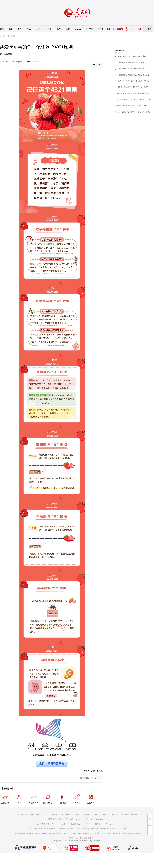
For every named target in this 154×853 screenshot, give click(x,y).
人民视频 (62, 798)
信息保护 (124, 814)
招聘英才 (55, 814)
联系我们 (134, 814)
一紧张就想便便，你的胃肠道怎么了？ (131, 69)
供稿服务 (85, 814)
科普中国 (11, 36)
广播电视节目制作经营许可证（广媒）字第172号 (108, 829)
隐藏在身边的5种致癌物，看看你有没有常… (133, 106)
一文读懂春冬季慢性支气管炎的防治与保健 (133, 75)
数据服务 (95, 814)
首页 (2, 29)
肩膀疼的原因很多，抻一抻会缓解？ (130, 62)
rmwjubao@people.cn (109, 824)
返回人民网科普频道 (51, 763)
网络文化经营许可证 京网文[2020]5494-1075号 (59, 833)
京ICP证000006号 (111, 833)
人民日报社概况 (22, 814)
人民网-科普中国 (32, 61)
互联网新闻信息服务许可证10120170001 (43, 829)
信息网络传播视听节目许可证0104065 (27, 833)
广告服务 (65, 814)
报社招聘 (46, 814)
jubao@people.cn (100, 819)
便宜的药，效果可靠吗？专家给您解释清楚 (133, 81)
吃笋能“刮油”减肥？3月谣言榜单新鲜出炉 (132, 93)
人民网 (2, 36)
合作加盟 (75, 814)
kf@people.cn (55, 824)
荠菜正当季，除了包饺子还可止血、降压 (132, 87)
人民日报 (5, 798)
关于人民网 (35, 814)
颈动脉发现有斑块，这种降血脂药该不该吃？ (134, 56)
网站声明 (105, 814)
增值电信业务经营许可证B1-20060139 (74, 829)
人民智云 (76, 798)
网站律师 (114, 814)
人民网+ (19, 798)
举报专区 (102, 29)
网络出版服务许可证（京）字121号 (91, 833)
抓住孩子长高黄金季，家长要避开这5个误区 (133, 99)
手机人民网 (33, 798)
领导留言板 (48, 798)
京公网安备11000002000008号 (130, 833)
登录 (149, 29)
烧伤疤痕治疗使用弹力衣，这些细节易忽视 (134, 112)
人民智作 (91, 798)
